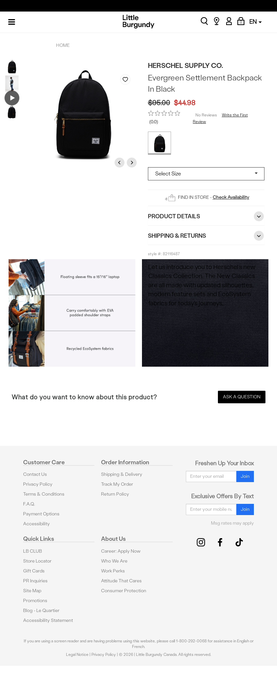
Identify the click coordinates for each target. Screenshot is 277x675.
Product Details (206, 216)
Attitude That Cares (121, 581)
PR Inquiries (35, 581)
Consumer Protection (123, 591)
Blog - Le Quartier (41, 610)
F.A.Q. (29, 504)
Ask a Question (241, 397)
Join (245, 476)
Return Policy (115, 494)
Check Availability (231, 197)
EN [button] (255, 21)
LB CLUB (32, 551)
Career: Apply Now (121, 551)
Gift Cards (34, 571)
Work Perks (113, 571)
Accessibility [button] (36, 524)
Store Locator (37, 561)
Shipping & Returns (206, 235)
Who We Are (114, 561)
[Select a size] (206, 173)
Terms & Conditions (43, 494)
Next (132, 162)
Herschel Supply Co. (185, 65)
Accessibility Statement (48, 620)
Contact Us (35, 474)
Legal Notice (77, 654)
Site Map (32, 591)
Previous (120, 162)
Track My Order (117, 484)
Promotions (35, 600)
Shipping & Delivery (121, 474)
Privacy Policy (37, 484)
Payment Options (41, 514)
